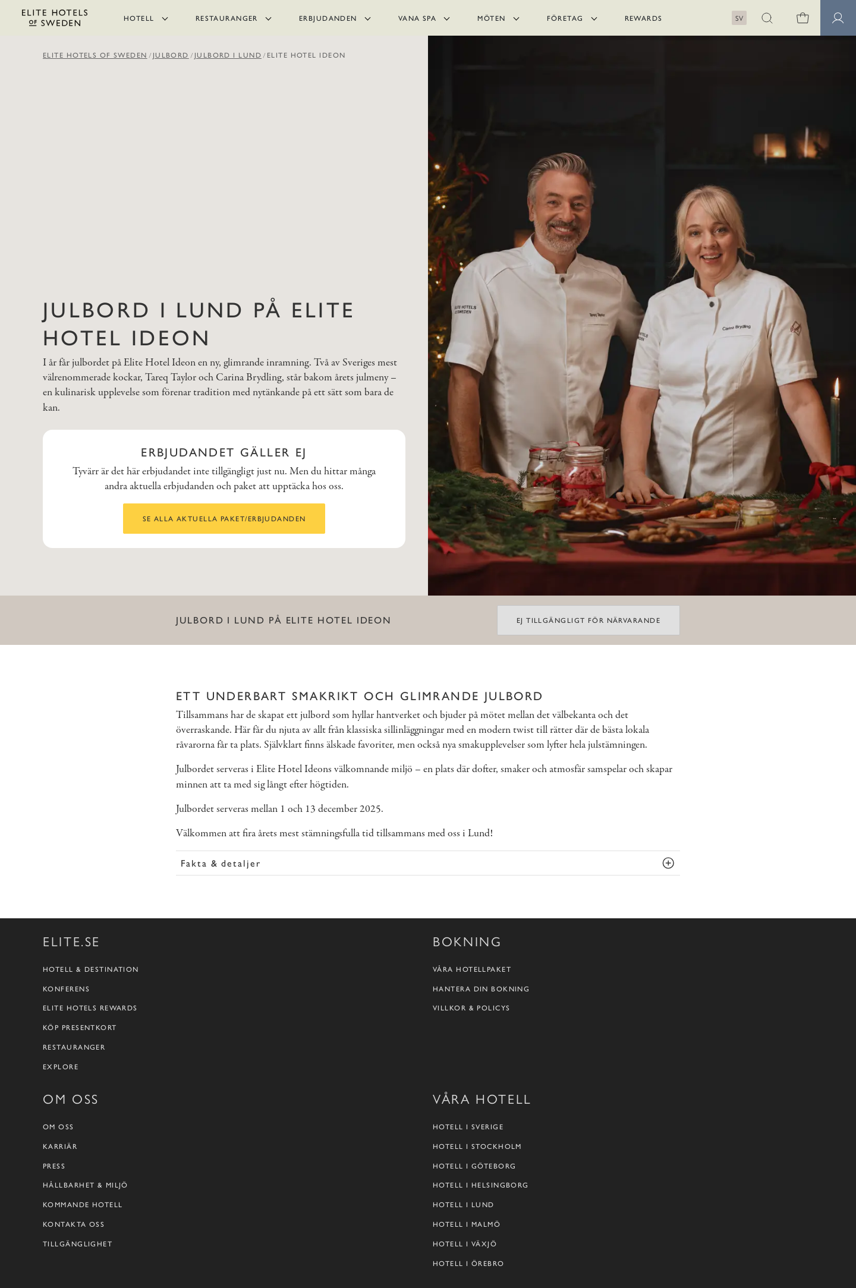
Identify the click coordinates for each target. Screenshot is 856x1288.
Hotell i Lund (464, 1204)
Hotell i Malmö (467, 1224)
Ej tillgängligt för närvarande (588, 620)
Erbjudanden (328, 17)
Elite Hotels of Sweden (95, 54)
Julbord (171, 54)
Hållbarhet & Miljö (85, 1185)
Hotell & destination (91, 969)
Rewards (644, 17)
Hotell (139, 17)
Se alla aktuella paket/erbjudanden (224, 518)
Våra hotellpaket (472, 969)
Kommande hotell (83, 1204)
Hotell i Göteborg (474, 1166)
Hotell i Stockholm (477, 1146)
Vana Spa (417, 17)
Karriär (60, 1146)
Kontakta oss (74, 1224)
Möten (491, 17)
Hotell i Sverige (468, 1127)
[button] (767, 18)
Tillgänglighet (77, 1244)
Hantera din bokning (481, 989)
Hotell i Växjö (465, 1244)
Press (54, 1166)
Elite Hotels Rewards (90, 1008)
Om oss (58, 1127)
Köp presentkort (80, 1027)
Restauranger (227, 17)
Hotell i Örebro (469, 1263)
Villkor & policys (471, 1008)
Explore (60, 1067)
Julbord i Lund (228, 54)
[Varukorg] (802, 18)
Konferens (66, 989)
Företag (565, 17)
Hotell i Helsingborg (481, 1185)
